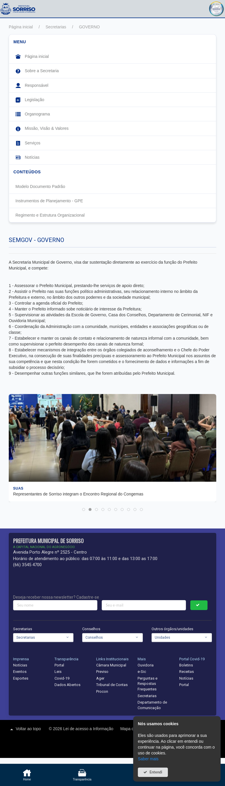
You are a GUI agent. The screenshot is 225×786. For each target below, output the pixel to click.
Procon (102, 691)
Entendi (156, 772)
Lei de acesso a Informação (89, 728)
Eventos (20, 671)
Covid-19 (62, 678)
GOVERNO (89, 27)
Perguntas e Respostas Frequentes (147, 683)
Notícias (20, 665)
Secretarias (55, 27)
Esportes (20, 678)
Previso (102, 671)
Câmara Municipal (111, 665)
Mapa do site (132, 728)
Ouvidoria (146, 665)
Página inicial (21, 27)
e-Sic (142, 671)
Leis (58, 671)
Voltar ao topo (25, 729)
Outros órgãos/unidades (172, 629)
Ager (100, 678)
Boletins (186, 665)
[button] (216, 8)
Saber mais (148, 758)
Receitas (186, 671)
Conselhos (91, 629)
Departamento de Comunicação (152, 705)
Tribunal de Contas (112, 685)
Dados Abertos (67, 685)
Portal (59, 665)
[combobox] (43, 637)
